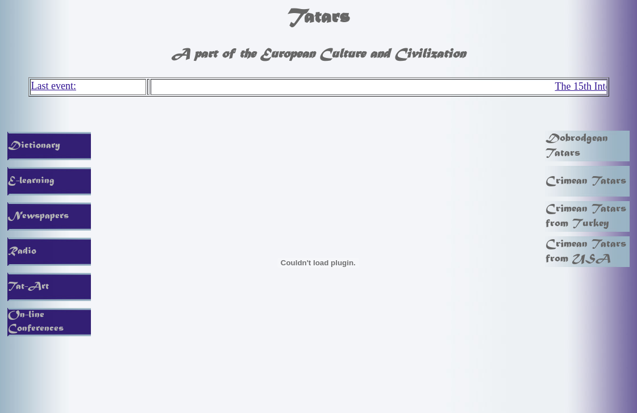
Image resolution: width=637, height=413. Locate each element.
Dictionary (34, 146)
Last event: (53, 85)
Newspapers (38, 216)
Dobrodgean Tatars (577, 146)
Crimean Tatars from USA (586, 251)
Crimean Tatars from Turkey (586, 216)
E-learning (31, 181)
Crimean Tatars (586, 181)
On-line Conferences (36, 322)
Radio (22, 251)
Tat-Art (28, 287)
